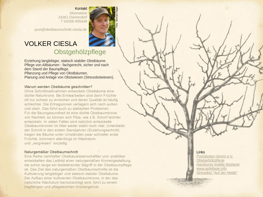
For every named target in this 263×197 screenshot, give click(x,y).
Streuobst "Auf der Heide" (216, 173)
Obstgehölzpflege (210, 160)
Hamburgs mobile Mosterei (217, 164)
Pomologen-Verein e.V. (214, 156)
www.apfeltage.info (211, 168)
